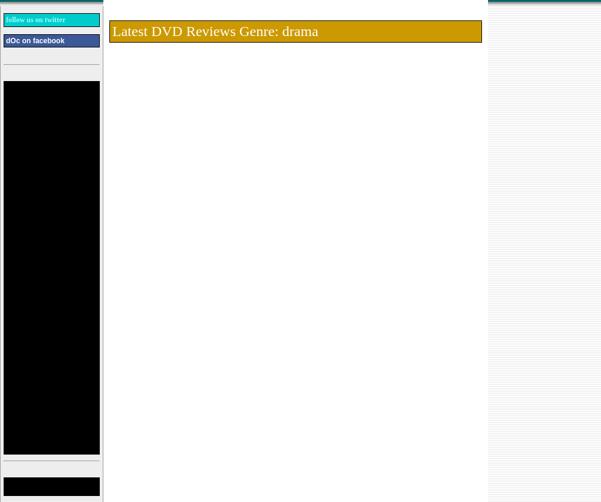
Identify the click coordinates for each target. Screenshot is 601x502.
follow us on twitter (36, 20)
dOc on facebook (35, 41)
